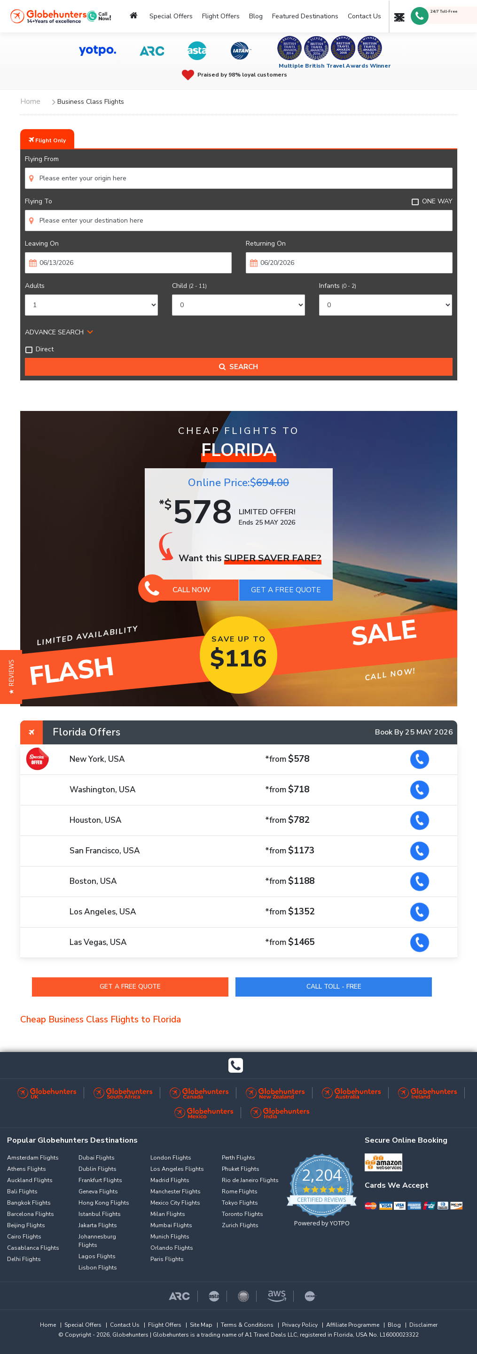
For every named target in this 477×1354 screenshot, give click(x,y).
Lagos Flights (97, 1256)
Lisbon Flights (97, 1267)
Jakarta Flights (97, 1225)
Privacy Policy (300, 1325)
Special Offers (171, 16)
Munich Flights (169, 1236)
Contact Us (364, 16)
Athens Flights (26, 1169)
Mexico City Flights (175, 1203)
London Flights (170, 1157)
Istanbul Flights (99, 1214)
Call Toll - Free (333, 986)
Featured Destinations (305, 16)
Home (48, 1325)
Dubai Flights (96, 1157)
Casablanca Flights (33, 1248)
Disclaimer (423, 1325)
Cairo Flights (24, 1236)
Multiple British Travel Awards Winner (335, 66)
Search (238, 366)
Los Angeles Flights (177, 1169)
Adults (35, 285)
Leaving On (42, 243)
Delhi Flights (24, 1259)
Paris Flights (167, 1259)
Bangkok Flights (29, 1203)
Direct (39, 349)
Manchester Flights (175, 1191)
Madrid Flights (169, 1180)
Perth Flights (238, 1157)
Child (189, 285)
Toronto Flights (242, 1214)
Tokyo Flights (240, 1203)
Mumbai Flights (171, 1225)
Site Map (201, 1325)
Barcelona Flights (30, 1214)
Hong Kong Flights (103, 1203)
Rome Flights (240, 1191)
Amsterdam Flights (33, 1157)
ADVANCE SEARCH (54, 332)
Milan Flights (167, 1214)
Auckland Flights (30, 1180)
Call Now (178, 590)
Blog (256, 16)
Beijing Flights (26, 1225)
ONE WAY (432, 201)
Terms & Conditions (247, 1325)
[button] (11, 677)
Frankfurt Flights (100, 1180)
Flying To (38, 201)
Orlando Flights (171, 1248)
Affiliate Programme (352, 1325)
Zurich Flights (240, 1225)
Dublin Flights (97, 1169)
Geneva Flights (98, 1191)
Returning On (266, 243)
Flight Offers (221, 16)
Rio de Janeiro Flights (250, 1180)
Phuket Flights (240, 1169)
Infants (337, 285)
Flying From (42, 159)
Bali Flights (22, 1191)
